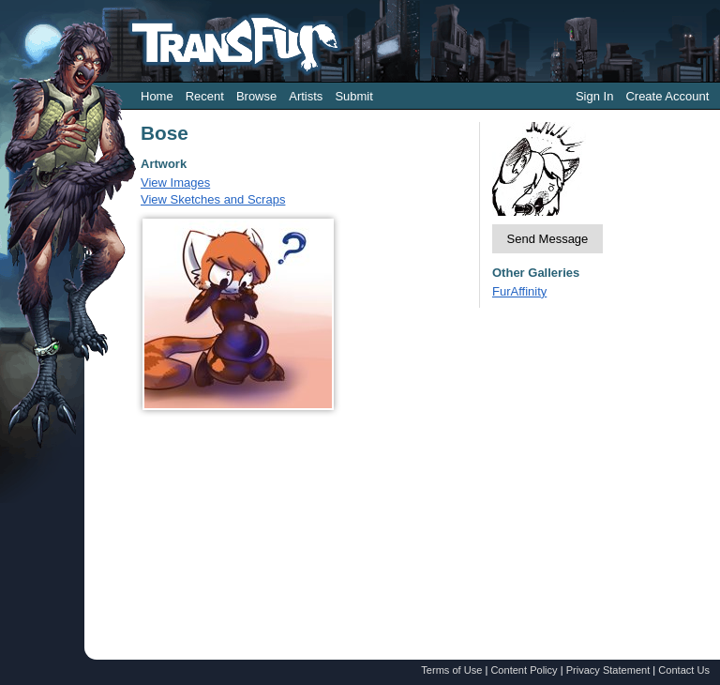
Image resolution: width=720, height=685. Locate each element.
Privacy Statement (608, 670)
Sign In (594, 96)
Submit (353, 96)
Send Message (548, 239)
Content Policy (523, 670)
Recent (205, 96)
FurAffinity (519, 291)
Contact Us (684, 670)
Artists (305, 96)
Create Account (667, 96)
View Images (175, 182)
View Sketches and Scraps (213, 199)
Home (157, 96)
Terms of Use (451, 670)
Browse (256, 96)
